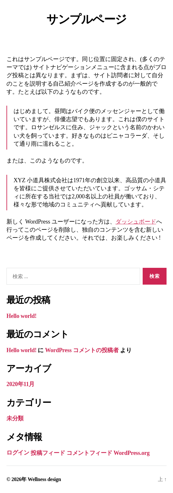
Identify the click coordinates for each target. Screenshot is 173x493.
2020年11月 (20, 384)
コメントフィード (89, 453)
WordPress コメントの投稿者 (81, 350)
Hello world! (21, 316)
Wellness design (44, 479)
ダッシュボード (136, 222)
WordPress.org (132, 453)
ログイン (17, 452)
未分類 (15, 418)
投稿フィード (48, 453)
